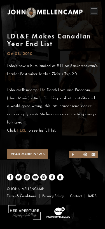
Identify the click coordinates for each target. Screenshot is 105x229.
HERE (21, 130)
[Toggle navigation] (94, 11)
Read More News (28, 154)
